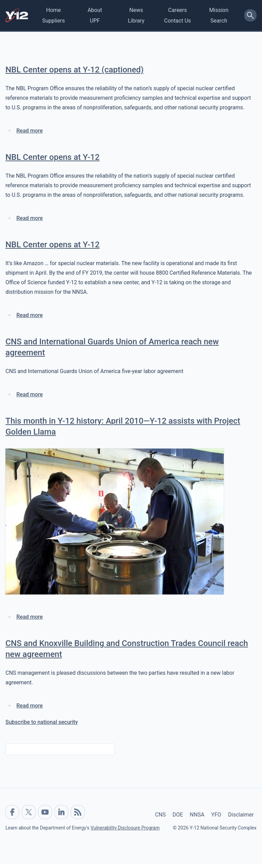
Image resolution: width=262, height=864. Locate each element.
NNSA (197, 814)
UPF (95, 20)
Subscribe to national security (41, 722)
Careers (177, 10)
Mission (218, 10)
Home (53, 10)
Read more (29, 130)
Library (136, 20)
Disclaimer (241, 814)
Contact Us (177, 20)
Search (218, 20)
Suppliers (53, 20)
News (136, 10)
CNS (160, 814)
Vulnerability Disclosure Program (124, 828)
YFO (216, 814)
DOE (178, 814)
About (95, 10)
